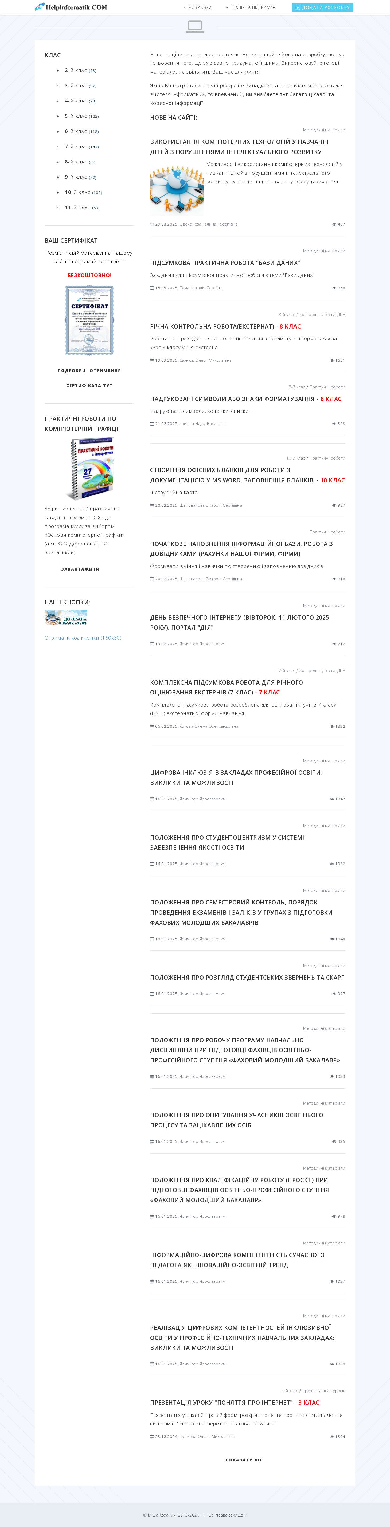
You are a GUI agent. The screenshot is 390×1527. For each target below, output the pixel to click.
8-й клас (287, 314)
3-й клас (290, 1390)
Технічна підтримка (253, 7)
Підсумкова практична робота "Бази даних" (225, 262)
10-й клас (295, 458)
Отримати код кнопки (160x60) (83, 637)
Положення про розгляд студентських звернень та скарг (247, 977)
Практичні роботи (327, 387)
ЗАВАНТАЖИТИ (80, 569)
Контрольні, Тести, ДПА (322, 314)
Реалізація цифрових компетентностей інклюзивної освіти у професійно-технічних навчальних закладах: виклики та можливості (242, 1338)
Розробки (200, 7)
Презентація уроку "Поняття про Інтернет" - (234, 1402)
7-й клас (287, 670)
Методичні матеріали (324, 129)
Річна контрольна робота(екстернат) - (225, 326)
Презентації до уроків (323, 1390)
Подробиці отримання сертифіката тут (89, 378)
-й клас (80, 70)
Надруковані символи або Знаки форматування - (245, 399)
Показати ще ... (248, 1460)
